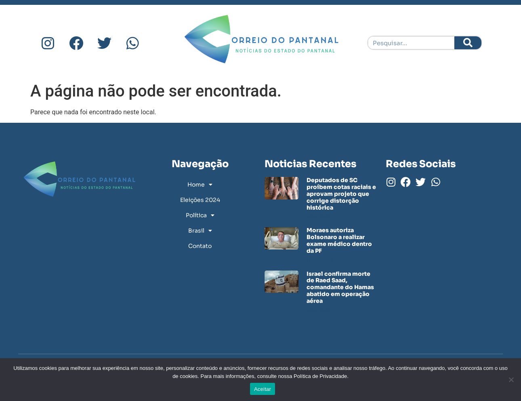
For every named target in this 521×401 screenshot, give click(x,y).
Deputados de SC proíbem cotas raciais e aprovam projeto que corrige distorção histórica (341, 193)
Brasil (200, 230)
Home (199, 184)
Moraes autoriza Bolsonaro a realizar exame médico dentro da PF (339, 240)
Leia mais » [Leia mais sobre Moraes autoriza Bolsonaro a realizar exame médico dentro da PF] (320, 259)
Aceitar (262, 389)
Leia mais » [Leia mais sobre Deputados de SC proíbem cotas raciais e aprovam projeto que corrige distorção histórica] (320, 216)
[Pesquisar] (467, 42)
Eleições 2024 (200, 200)
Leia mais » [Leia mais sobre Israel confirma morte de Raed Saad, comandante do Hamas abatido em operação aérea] (320, 310)
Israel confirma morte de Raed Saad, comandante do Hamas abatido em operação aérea (340, 287)
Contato (200, 246)
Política (200, 215)
